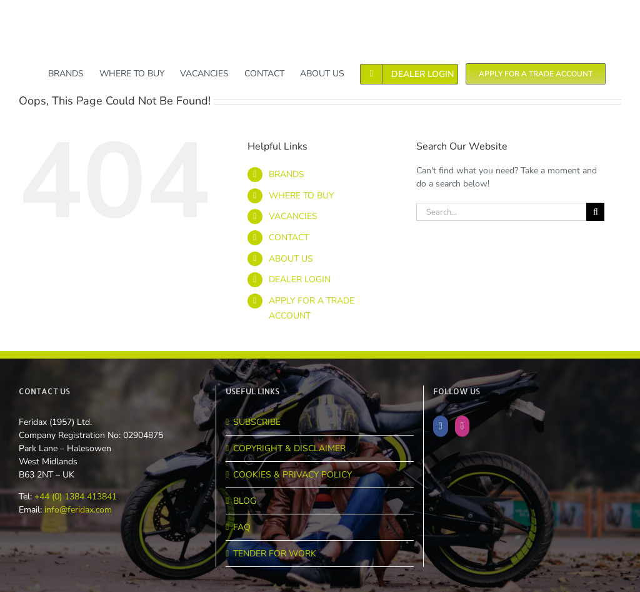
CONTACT (289, 237)
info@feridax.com (78, 510)
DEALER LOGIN (300, 279)
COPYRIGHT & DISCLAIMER (289, 448)
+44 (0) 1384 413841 (74, 497)
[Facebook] (440, 426)
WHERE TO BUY (301, 196)
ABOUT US (291, 259)
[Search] (595, 212)
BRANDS (286, 174)
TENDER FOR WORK (274, 553)
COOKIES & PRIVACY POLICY (292, 475)
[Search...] (501, 212)
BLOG (244, 501)
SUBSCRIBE (257, 422)
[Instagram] (462, 426)
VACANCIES (293, 216)
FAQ (242, 527)
